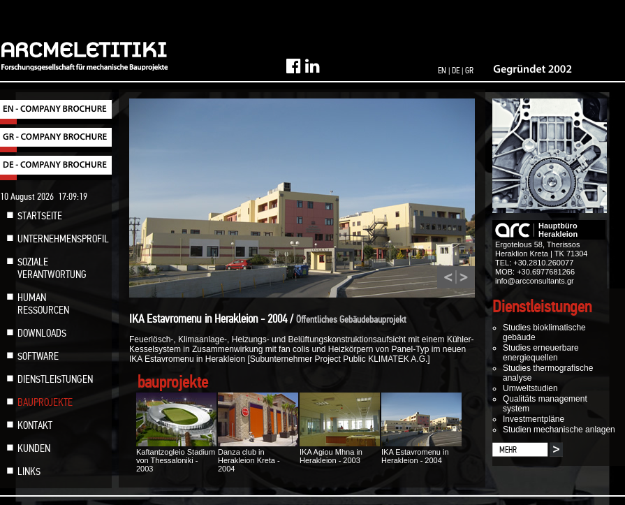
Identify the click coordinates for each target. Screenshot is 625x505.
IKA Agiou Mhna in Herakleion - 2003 (340, 451)
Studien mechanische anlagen (559, 429)
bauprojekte (173, 382)
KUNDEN (33, 448)
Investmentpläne (533, 419)
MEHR (508, 450)
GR (469, 70)
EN (442, 70)
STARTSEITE (39, 216)
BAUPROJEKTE (45, 402)
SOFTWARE (38, 356)
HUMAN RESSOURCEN (43, 303)
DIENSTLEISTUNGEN (55, 379)
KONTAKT (34, 425)
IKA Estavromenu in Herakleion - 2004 (421, 451)
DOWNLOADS (41, 333)
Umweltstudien (530, 388)
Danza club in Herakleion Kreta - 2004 (258, 456)
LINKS (29, 471)
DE (455, 70)
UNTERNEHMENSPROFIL (63, 239)
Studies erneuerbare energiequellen (541, 353)
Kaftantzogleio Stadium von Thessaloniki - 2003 (176, 456)
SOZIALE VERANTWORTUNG (52, 268)
